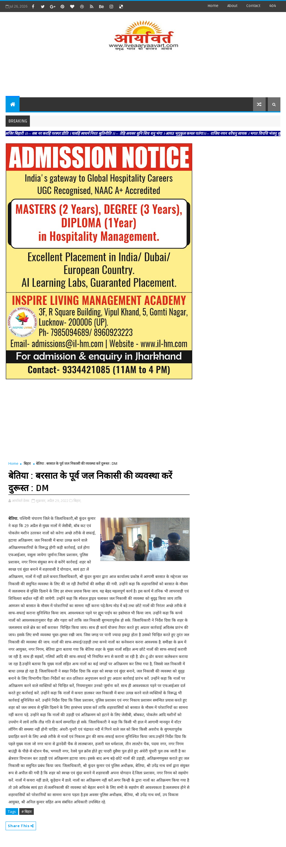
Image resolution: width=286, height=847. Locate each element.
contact (253, 5)
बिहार (27, 463)
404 (272, 5)
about (232, 5)
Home (213, 5)
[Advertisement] (143, 75)
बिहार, (77, 500)
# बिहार (27, 811)
